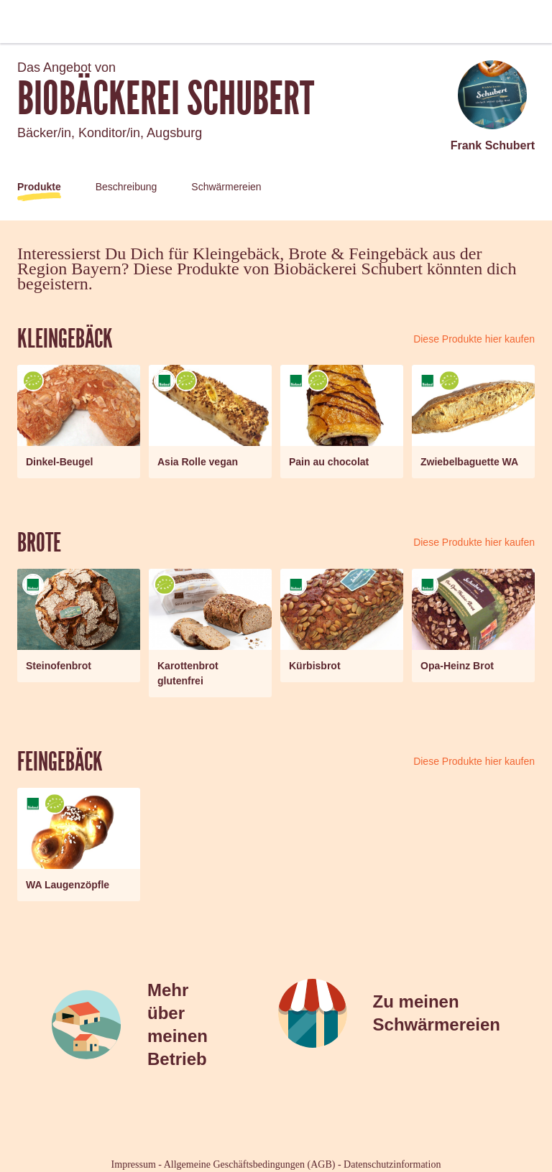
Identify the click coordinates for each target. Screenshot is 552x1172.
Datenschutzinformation (392, 1164)
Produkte (39, 186)
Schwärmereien (226, 186)
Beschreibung (126, 186)
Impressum (133, 1164)
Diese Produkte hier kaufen (474, 339)
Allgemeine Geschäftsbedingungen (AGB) (250, 1164)
